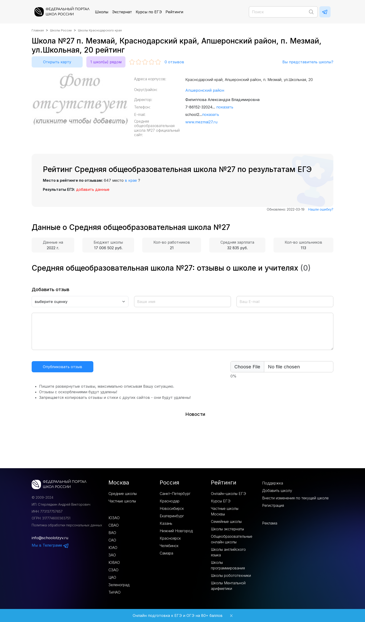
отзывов (174, 62)
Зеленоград (118, 584)
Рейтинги (174, 12)
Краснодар (169, 501)
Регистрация (273, 505)
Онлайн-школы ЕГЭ (228, 493)
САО (112, 540)
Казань (166, 523)
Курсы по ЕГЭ (149, 12)
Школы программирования (228, 565)
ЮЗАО (114, 517)
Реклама (269, 523)
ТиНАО (114, 592)
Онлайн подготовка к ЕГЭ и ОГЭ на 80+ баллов (178, 615)
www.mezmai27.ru (201, 122)
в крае (131, 180)
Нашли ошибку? (320, 209)
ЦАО (112, 577)
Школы (101, 12)
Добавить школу (277, 490)
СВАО (113, 525)
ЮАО (112, 547)
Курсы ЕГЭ (220, 501)
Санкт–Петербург (175, 493)
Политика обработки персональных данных (67, 525)
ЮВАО (114, 562)
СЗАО (113, 570)
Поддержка (272, 483)
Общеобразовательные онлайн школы (231, 539)
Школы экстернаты (227, 529)
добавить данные (92, 189)
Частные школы (122, 501)
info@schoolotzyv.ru (50, 537)
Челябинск (169, 545)
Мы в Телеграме (50, 545)
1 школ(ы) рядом (106, 62)
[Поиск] (283, 11)
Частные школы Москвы (224, 511)
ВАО (112, 532)
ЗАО (112, 555)
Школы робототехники (231, 575)
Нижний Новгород (176, 530)
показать (224, 107)
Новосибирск (172, 508)
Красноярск (170, 538)
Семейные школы (226, 521)
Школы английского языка (228, 552)
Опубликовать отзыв (62, 366)
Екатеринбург (172, 516)
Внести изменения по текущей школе (295, 498)
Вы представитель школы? (307, 62)
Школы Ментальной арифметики (228, 586)
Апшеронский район (204, 90)
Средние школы (122, 493)
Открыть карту (57, 62)
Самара (166, 553)
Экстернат (122, 12)
